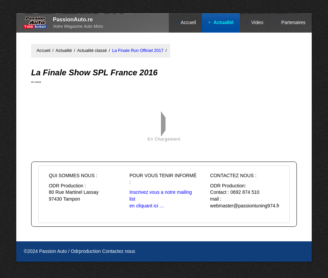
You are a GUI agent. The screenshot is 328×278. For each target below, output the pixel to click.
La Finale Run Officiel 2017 (138, 50)
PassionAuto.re (73, 19)
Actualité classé (92, 50)
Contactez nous (118, 251)
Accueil (188, 22)
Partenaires (293, 22)
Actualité (223, 22)
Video (257, 22)
